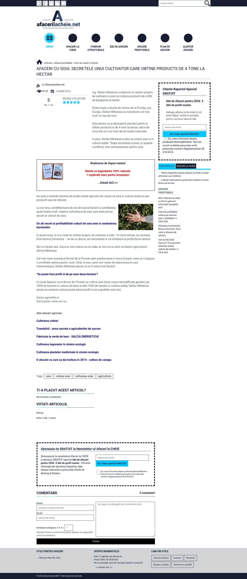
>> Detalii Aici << (104, 567)
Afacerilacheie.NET (39, 61)
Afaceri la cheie (186, 166)
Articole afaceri (161, 558)
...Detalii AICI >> (108, 182)
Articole (48, 63)
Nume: (40, 503)
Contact (177, 558)
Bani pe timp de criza (49, 557)
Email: (40, 513)
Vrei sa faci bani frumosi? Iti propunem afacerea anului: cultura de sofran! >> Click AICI (169, 246)
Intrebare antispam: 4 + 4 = (50, 527)
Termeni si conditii (182, 564)
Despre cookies (161, 564)
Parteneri (190, 558)
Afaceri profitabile (63, 63)
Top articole (166, 166)
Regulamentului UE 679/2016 (121, 477)
